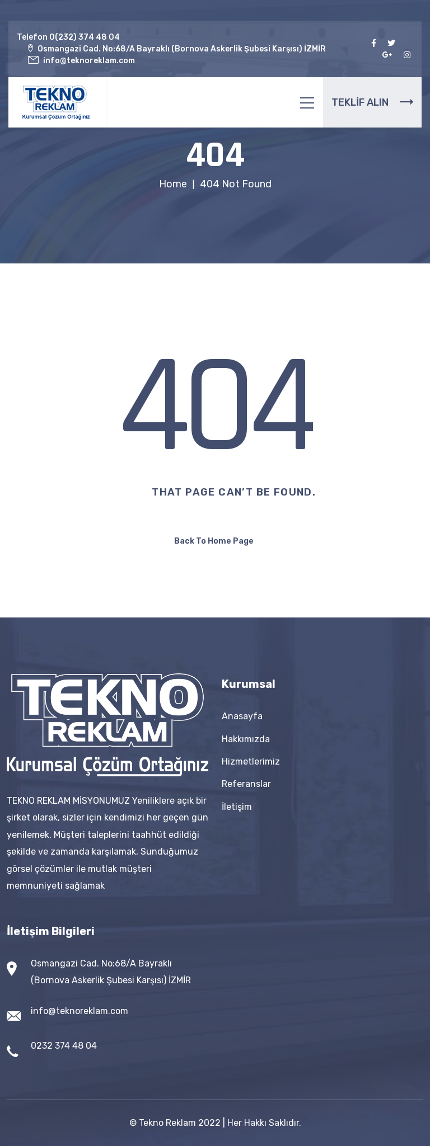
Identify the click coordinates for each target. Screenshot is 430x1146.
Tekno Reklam (167, 1122)
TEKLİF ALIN (372, 102)
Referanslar (246, 784)
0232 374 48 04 (64, 1045)
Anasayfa (242, 716)
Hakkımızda (246, 739)
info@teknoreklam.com (79, 1011)
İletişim (237, 806)
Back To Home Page (214, 541)
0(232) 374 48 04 (84, 37)
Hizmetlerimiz (251, 761)
